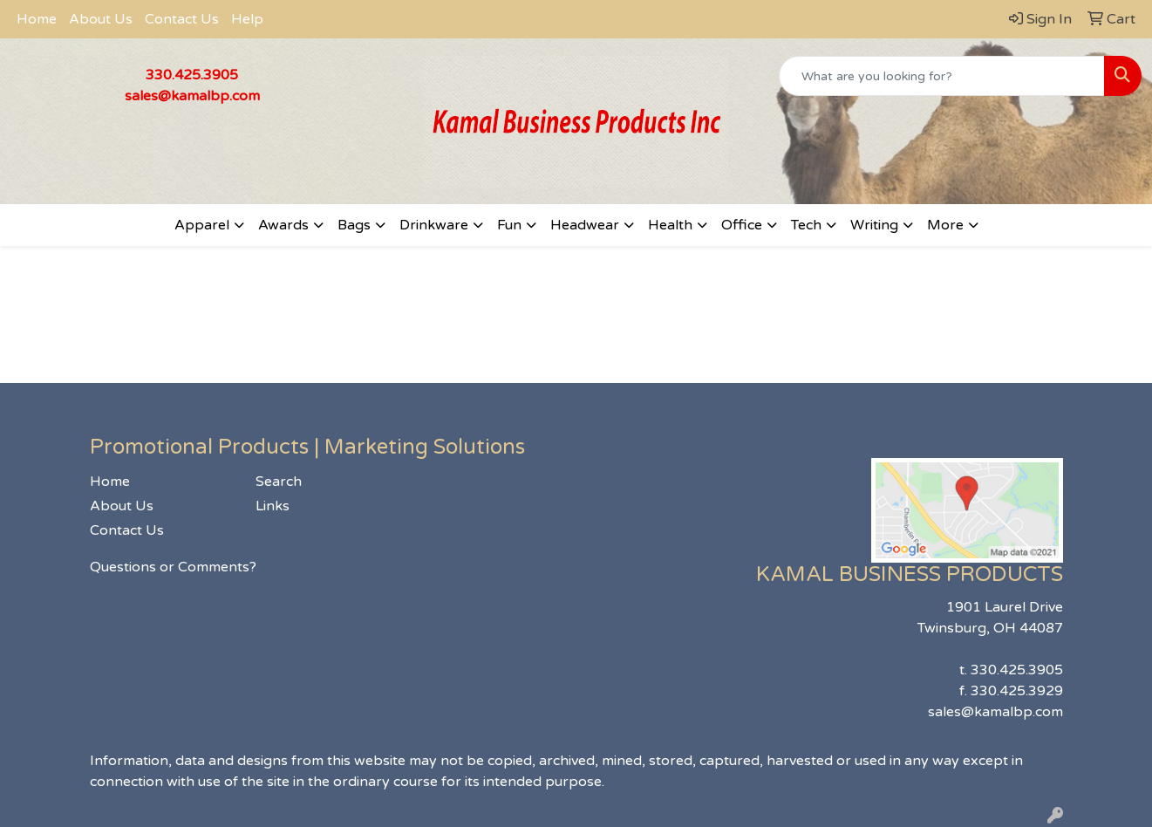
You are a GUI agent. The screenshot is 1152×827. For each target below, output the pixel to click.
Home (37, 19)
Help (247, 19)
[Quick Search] (942, 76)
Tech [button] (806, 225)
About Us (101, 19)
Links (273, 506)
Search (279, 481)
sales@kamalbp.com (192, 96)
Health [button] (670, 225)
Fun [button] (509, 225)
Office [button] (741, 225)
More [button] (945, 225)
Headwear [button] (584, 225)
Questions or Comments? (173, 567)
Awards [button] (283, 225)
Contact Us (182, 19)
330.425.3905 (192, 75)
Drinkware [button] (433, 225)
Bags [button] (354, 225)
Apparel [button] (201, 225)
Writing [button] (874, 225)
